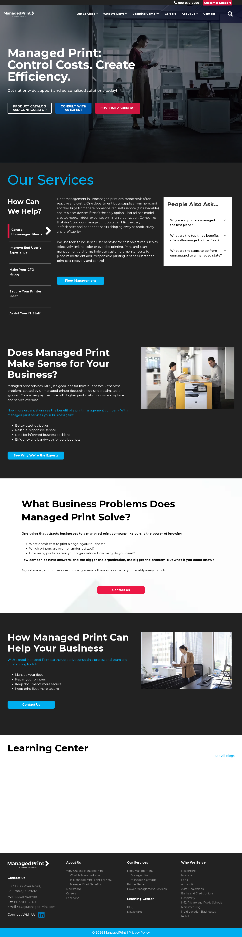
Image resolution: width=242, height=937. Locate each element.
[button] (225, 220)
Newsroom (73, 889)
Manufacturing (191, 907)
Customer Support (217, 3)
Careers (170, 14)
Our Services (87, 14)
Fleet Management (140, 870)
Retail (185, 916)
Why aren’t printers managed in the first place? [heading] (194, 223)
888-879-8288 (186, 3)
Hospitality (188, 898)
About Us (190, 14)
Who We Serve (115, 14)
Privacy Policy (139, 932)
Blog (130, 907)
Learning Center (146, 14)
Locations (72, 898)
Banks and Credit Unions (197, 893)
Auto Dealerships (192, 889)
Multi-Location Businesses (198, 911)
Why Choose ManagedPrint (84, 870)
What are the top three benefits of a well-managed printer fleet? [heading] (195, 238)
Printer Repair (136, 884)
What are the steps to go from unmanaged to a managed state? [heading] (196, 253)
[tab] (30, 231)
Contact (209, 14)
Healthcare (188, 870)
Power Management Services (147, 889)
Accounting (188, 884)
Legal (184, 880)
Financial (186, 875)
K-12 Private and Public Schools (201, 902)
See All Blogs (224, 756)
